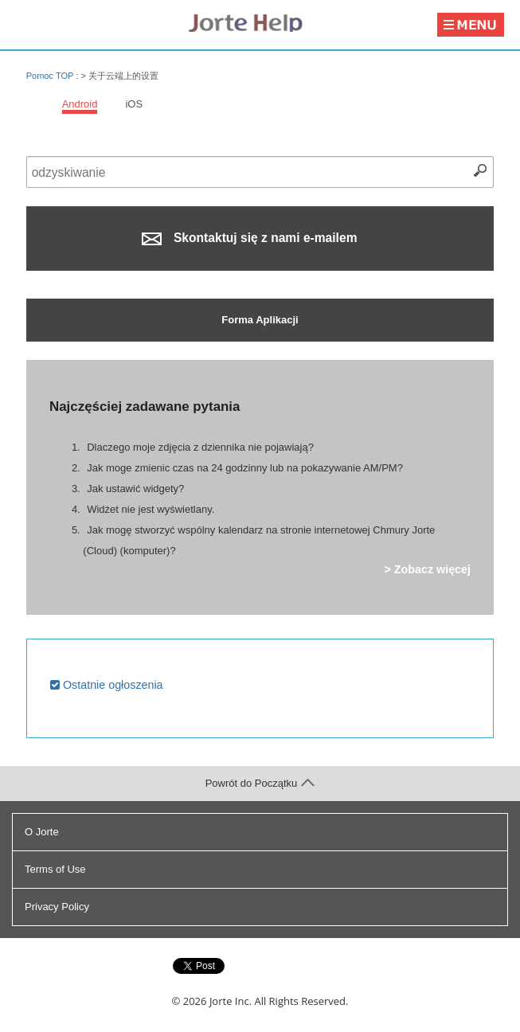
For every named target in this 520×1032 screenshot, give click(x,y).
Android (80, 104)
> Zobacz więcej (428, 569)
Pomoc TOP (50, 75)
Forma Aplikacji (259, 320)
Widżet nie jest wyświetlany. (150, 509)
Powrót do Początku (260, 783)
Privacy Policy (57, 907)
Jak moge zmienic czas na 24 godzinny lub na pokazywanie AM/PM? (245, 468)
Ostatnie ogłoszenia (106, 684)
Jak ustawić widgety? (135, 488)
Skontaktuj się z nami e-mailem (249, 238)
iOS (134, 104)
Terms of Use (55, 869)
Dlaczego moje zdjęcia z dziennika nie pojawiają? (200, 447)
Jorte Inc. (230, 1001)
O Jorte (42, 832)
